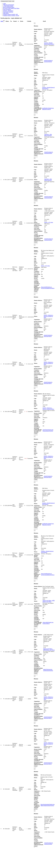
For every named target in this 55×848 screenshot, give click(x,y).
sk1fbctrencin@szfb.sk (48, 670)
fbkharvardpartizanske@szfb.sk (47, 805)
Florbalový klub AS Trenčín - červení (11, 15)
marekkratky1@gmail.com (48, 108)
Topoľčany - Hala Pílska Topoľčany (48, 135)
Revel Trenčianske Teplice (8, 7)
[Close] (34, 23)
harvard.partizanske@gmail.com (47, 804)
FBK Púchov (6, 13)
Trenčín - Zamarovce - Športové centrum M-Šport (48, 316)
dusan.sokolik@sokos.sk (46, 287)
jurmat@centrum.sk (48, 60)
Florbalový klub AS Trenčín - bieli (7, 1)
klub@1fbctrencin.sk (47, 669)
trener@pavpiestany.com (48, 429)
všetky (4, 3)
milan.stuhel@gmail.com (48, 622)
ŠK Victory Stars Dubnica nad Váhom (11, 8)
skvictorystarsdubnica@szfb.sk (47, 288)
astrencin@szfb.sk (48, 61)
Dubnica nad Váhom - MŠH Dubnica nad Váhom (48, 601)
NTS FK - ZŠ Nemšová (8, 10)
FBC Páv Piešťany (7, 9)
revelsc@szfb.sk (46, 623)
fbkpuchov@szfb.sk (46, 109)
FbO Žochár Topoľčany (8, 11)
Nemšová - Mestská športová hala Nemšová (49, 43)
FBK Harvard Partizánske (8, 4)
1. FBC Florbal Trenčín (8, 6)
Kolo (2, 21)
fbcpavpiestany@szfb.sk (48, 430)
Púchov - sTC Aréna (48, 222)
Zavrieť (35, 63)
